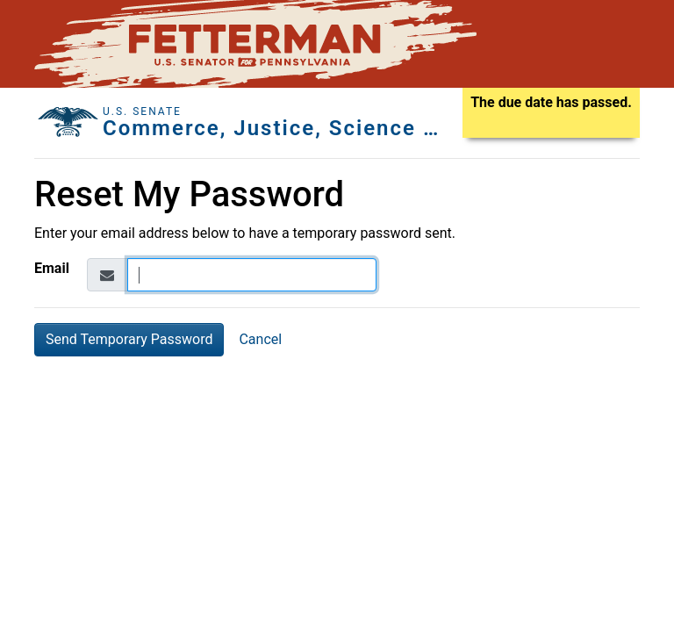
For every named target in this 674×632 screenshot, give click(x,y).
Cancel (260, 339)
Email (51, 268)
